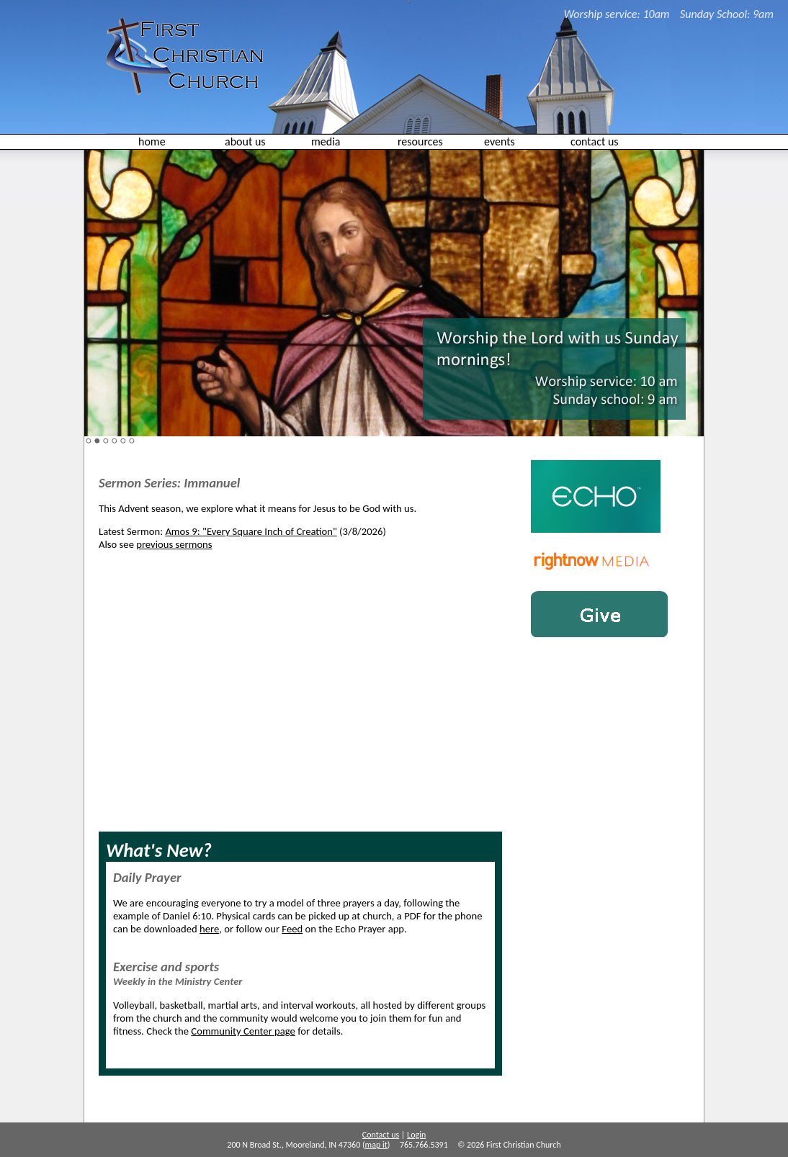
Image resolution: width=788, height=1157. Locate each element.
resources (420, 141)
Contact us (380, 1135)
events (499, 141)
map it (376, 1145)
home (152, 141)
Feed (292, 928)
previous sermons (174, 544)
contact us (594, 141)
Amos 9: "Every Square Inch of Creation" (250, 531)
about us (245, 141)
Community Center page (243, 1031)
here (209, 928)
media (325, 141)
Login (416, 1135)
